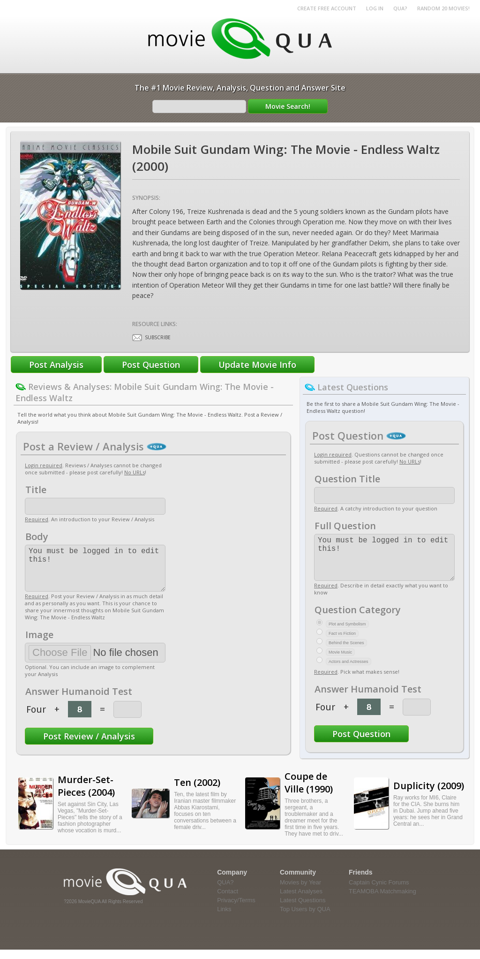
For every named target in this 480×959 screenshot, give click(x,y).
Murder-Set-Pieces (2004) (86, 795)
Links (224, 918)
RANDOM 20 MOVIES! (443, 8)
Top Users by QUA (305, 918)
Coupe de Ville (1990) (309, 792)
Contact (227, 900)
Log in (374, 8)
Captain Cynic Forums (379, 891)
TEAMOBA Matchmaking (382, 900)
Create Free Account (326, 8)
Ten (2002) (197, 791)
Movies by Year (300, 891)
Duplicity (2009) (428, 795)
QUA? (400, 8)
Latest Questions (303, 909)
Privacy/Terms (236, 909)
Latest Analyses (301, 900)
